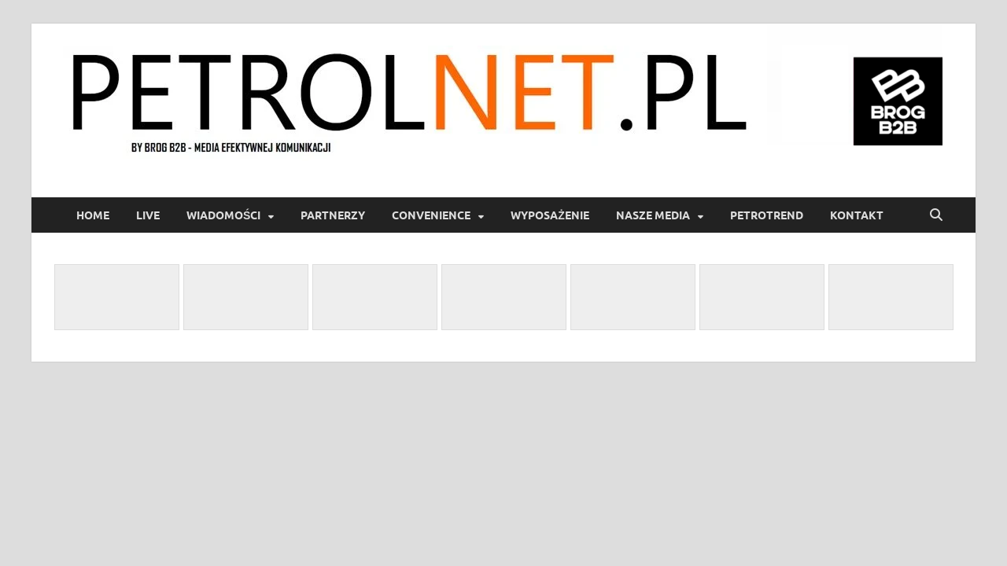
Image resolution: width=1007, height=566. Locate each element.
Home (92, 215)
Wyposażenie (550, 215)
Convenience (431, 215)
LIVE (148, 215)
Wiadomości (223, 215)
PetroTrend (766, 215)
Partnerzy (333, 215)
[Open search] (936, 215)
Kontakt (856, 215)
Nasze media (653, 215)
